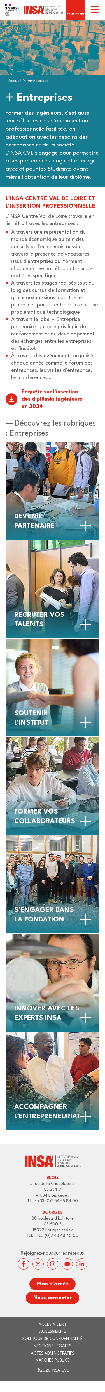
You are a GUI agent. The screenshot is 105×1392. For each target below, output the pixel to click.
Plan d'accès (52, 1284)
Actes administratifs (52, 1353)
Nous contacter (52, 1297)
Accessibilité (52, 1332)
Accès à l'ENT (53, 1325)
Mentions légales (52, 1346)
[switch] (95, 9)
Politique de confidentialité (52, 1339)
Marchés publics (53, 1360)
